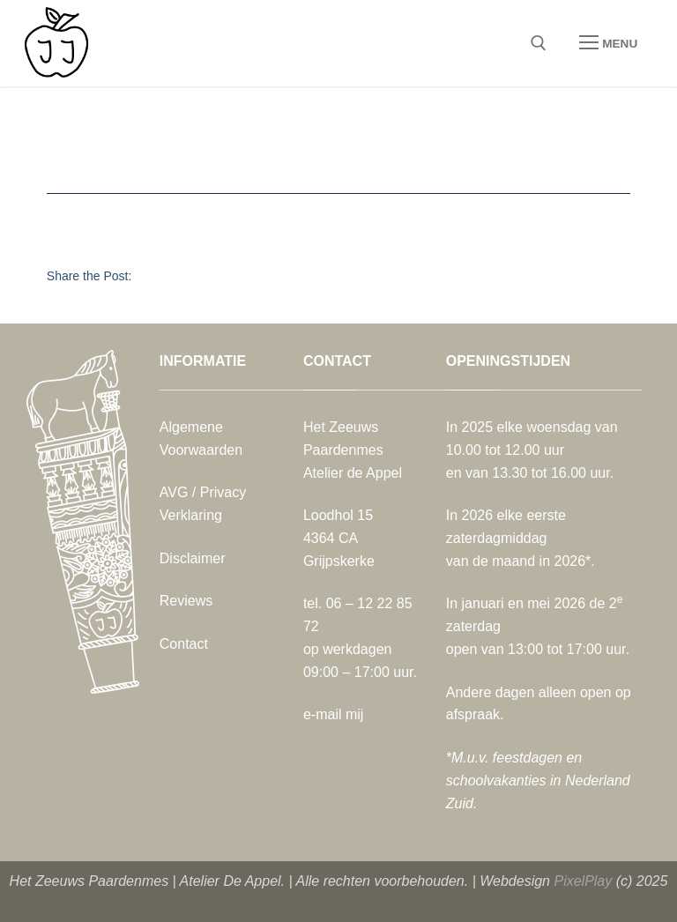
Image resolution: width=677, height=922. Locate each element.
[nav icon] (608, 43)
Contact (184, 643)
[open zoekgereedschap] (539, 43)
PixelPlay (583, 881)
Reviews (186, 600)
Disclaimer (193, 558)
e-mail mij (333, 714)
